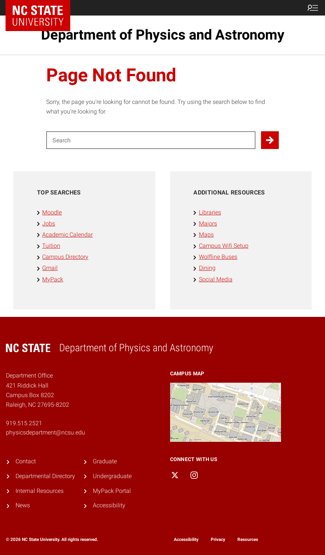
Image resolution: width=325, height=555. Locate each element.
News (23, 505)
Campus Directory (65, 256)
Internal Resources (40, 490)
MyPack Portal (112, 490)
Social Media (216, 279)
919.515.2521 (24, 423)
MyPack (52, 279)
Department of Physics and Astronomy (162, 35)
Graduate (105, 461)
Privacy (218, 539)
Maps (206, 234)
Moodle (52, 212)
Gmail (50, 267)
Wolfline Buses (218, 256)
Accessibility (109, 505)
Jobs (48, 223)
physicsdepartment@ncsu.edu (45, 432)
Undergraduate (112, 476)
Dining (207, 267)
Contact (26, 461)
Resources (247, 539)
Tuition (51, 245)
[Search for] (150, 140)
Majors (208, 223)
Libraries (210, 212)
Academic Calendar (67, 234)
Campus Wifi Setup (223, 245)
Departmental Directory (45, 476)
